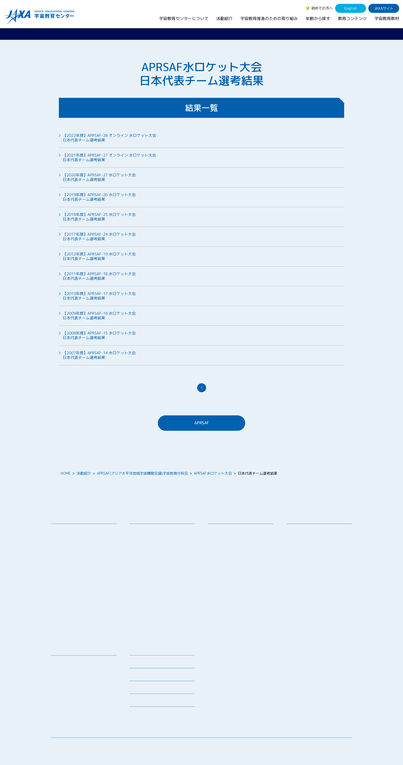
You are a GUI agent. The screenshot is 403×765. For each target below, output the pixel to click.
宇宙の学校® (143, 569)
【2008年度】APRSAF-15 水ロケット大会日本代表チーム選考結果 (99, 335)
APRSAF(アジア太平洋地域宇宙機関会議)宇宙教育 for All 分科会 (163, 617)
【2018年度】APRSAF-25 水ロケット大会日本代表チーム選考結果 (99, 217)
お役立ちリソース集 (71, 682)
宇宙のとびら (66, 675)
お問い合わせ (66, 549)
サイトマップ (309, 745)
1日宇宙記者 (143, 608)
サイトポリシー (339, 745)
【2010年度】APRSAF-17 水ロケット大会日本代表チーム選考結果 (99, 296)
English (350, 8)
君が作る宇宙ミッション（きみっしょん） (164, 599)
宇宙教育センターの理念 (75, 530)
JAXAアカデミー (146, 582)
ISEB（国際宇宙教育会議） (155, 626)
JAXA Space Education (74, 714)
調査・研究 (221, 542)
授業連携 (140, 537)
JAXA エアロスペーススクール (157, 589)
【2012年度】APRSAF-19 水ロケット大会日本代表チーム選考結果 (99, 256)
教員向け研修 (144, 530)
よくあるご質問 (142, 688)
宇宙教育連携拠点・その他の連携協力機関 (85, 540)
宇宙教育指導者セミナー (153, 575)
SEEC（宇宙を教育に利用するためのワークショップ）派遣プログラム (162, 546)
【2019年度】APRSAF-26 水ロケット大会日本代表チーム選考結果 (99, 197)
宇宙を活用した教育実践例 (155, 633)
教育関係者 (299, 557)
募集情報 (137, 663)
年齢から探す (318, 18)
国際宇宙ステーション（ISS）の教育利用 (79, 698)
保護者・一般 (301, 550)
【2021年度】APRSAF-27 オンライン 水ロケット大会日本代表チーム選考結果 (109, 157)
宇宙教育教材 (386, 18)
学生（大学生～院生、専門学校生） (319, 543)
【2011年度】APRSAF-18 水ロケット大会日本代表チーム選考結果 (99, 276)
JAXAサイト (383, 8)
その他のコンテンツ (71, 707)
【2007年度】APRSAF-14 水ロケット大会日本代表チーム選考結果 (99, 355)
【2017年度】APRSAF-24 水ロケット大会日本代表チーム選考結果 (99, 236)
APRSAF (201, 423)
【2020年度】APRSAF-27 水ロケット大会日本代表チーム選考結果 (99, 177)
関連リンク (139, 676)
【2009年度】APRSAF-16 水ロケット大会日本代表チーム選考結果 (99, 315)
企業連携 (219, 549)
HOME (66, 473)
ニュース (137, 650)
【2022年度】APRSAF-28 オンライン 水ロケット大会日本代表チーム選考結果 (109, 137)
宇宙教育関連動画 (69, 688)
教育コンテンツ (352, 18)
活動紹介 (224, 18)
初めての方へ (322, 8)
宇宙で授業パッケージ (151, 555)
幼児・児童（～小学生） (310, 530)
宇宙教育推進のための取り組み (269, 18)
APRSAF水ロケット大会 (213, 473)
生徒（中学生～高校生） (310, 537)
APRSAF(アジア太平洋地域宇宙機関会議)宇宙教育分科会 (142, 473)
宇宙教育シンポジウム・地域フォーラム (231, 533)
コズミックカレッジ (149, 562)
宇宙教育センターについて (183, 18)
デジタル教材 (66, 668)
